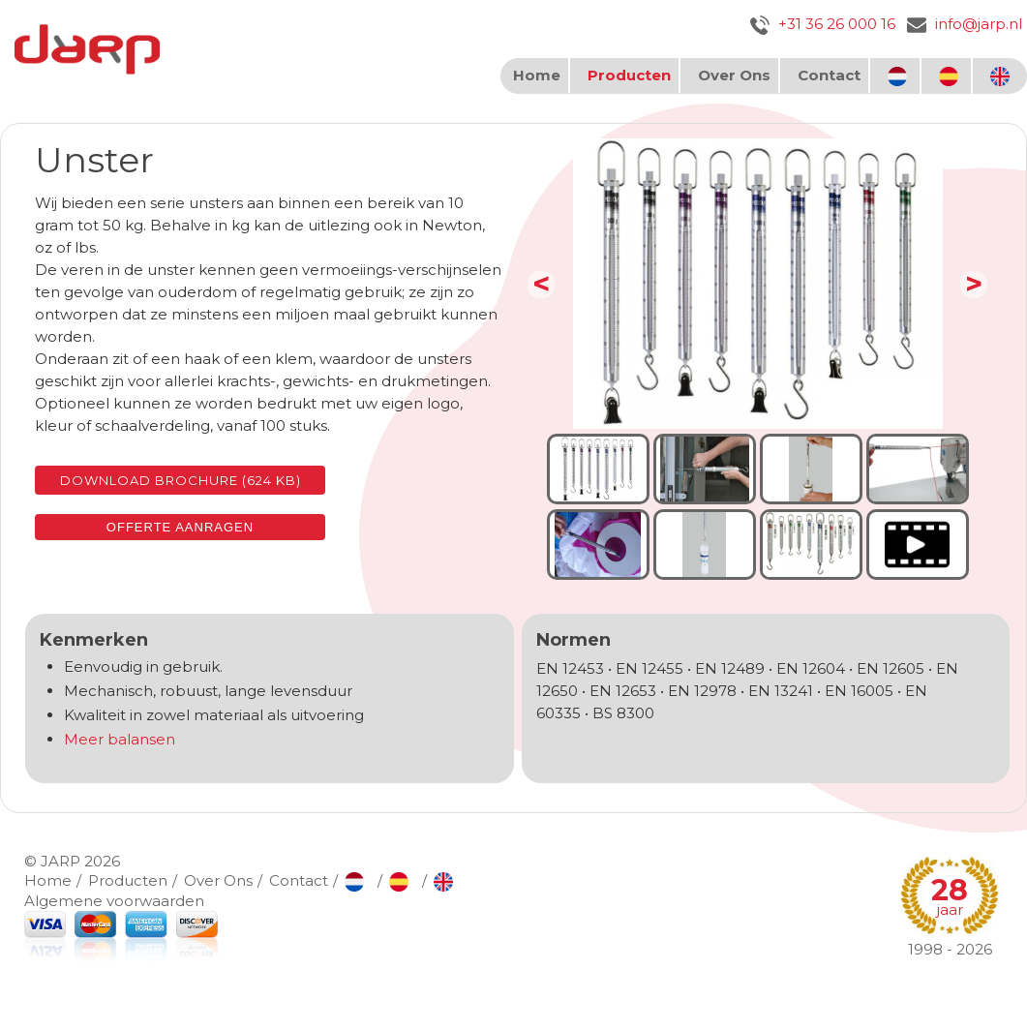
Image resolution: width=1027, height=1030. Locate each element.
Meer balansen (119, 739)
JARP (60, 861)
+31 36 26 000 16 (822, 24)
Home (536, 75)
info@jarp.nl (964, 24)
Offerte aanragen (180, 527)
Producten (629, 75)
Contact (829, 75)
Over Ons (734, 75)
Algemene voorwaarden (114, 901)
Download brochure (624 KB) (180, 480)
